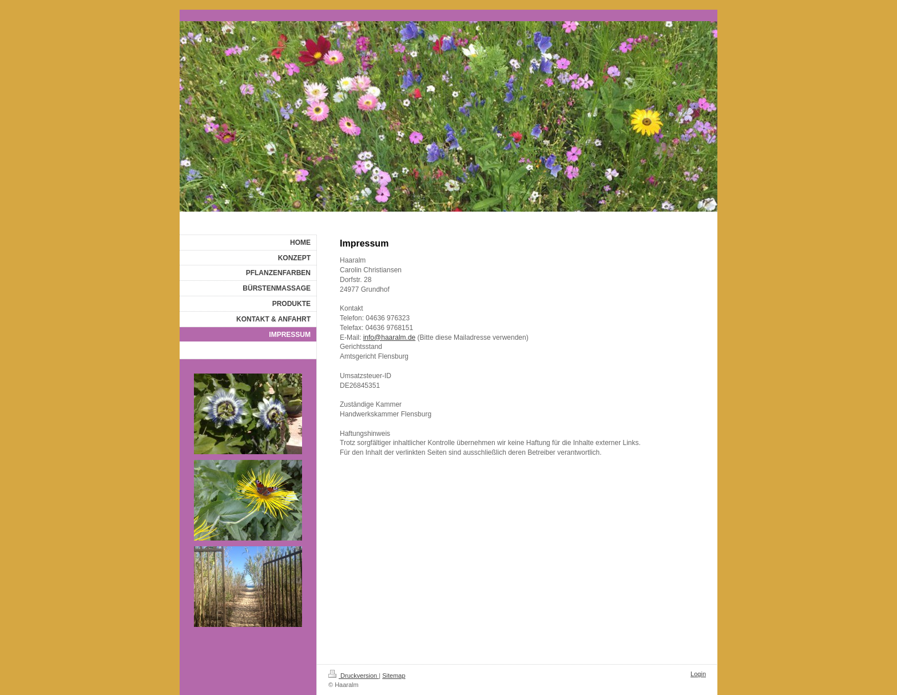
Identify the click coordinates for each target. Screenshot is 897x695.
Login (698, 673)
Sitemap (393, 675)
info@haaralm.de (389, 337)
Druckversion (353, 675)
